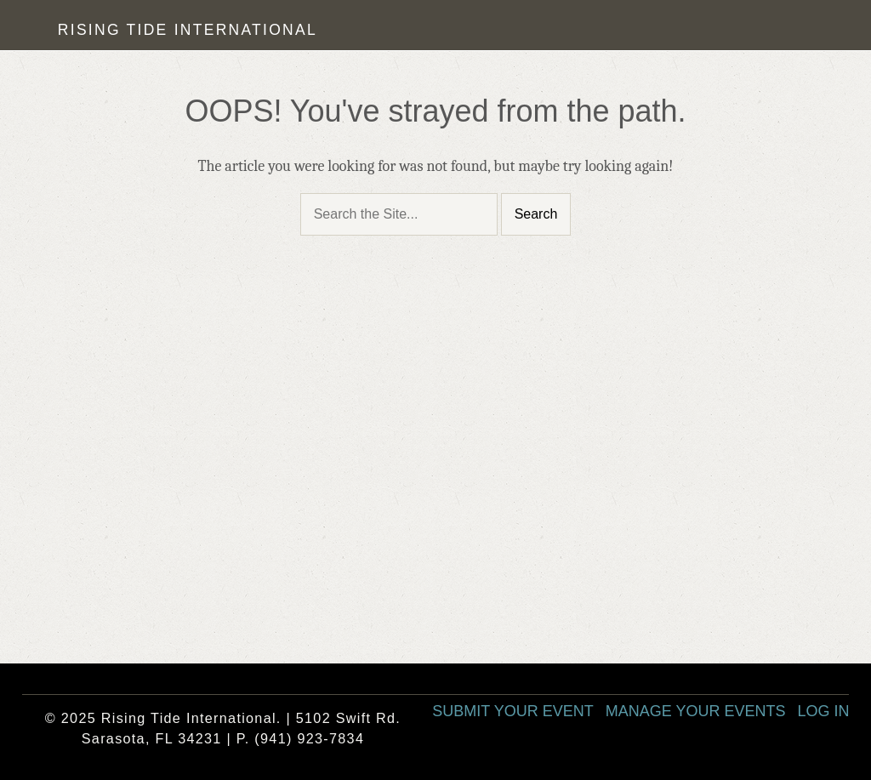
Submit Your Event (512, 711)
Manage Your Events (696, 711)
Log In (823, 711)
